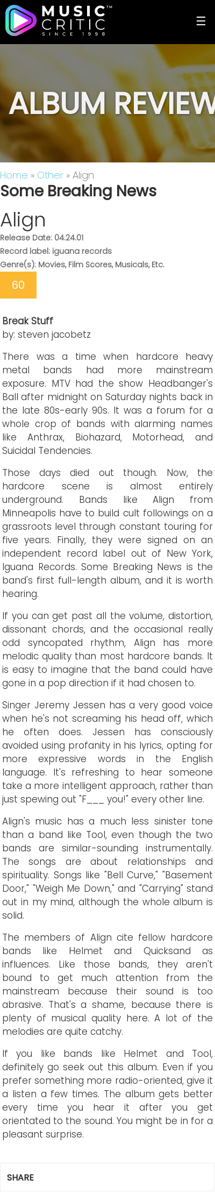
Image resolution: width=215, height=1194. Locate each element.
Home (14, 175)
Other (50, 175)
